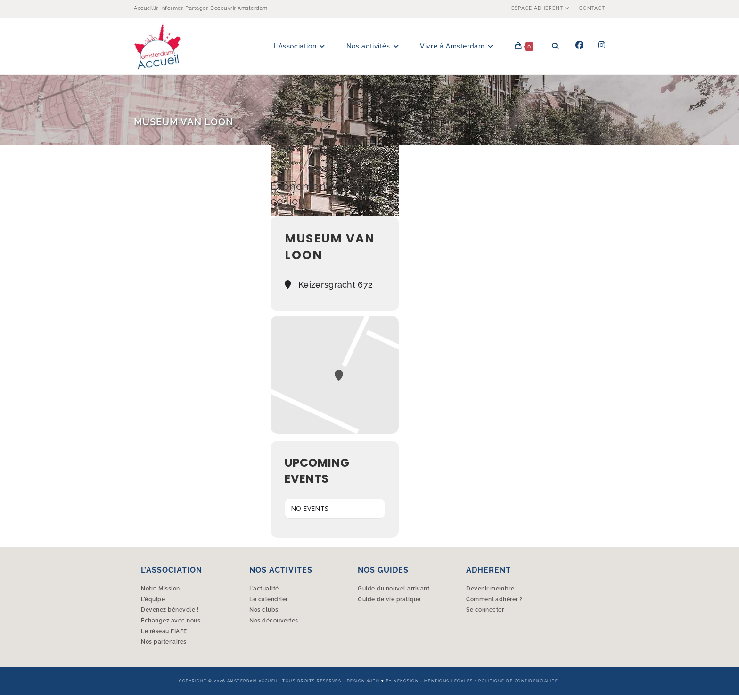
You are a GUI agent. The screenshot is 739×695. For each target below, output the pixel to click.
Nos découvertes (273, 620)
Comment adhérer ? (494, 599)
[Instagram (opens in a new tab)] (601, 45)
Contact (592, 8)
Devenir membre (490, 588)
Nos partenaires (164, 641)
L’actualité (264, 588)
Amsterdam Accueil (253, 681)
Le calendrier (268, 599)
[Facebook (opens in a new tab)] (579, 45)
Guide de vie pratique (389, 599)
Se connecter (485, 609)
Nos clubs (264, 609)
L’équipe (153, 599)
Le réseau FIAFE (164, 631)
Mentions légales (448, 681)
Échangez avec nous (170, 620)
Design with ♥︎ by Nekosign (383, 681)
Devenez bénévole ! (169, 609)
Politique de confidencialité (518, 681)
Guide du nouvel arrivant (393, 588)
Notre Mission (160, 588)
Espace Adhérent (541, 8)
